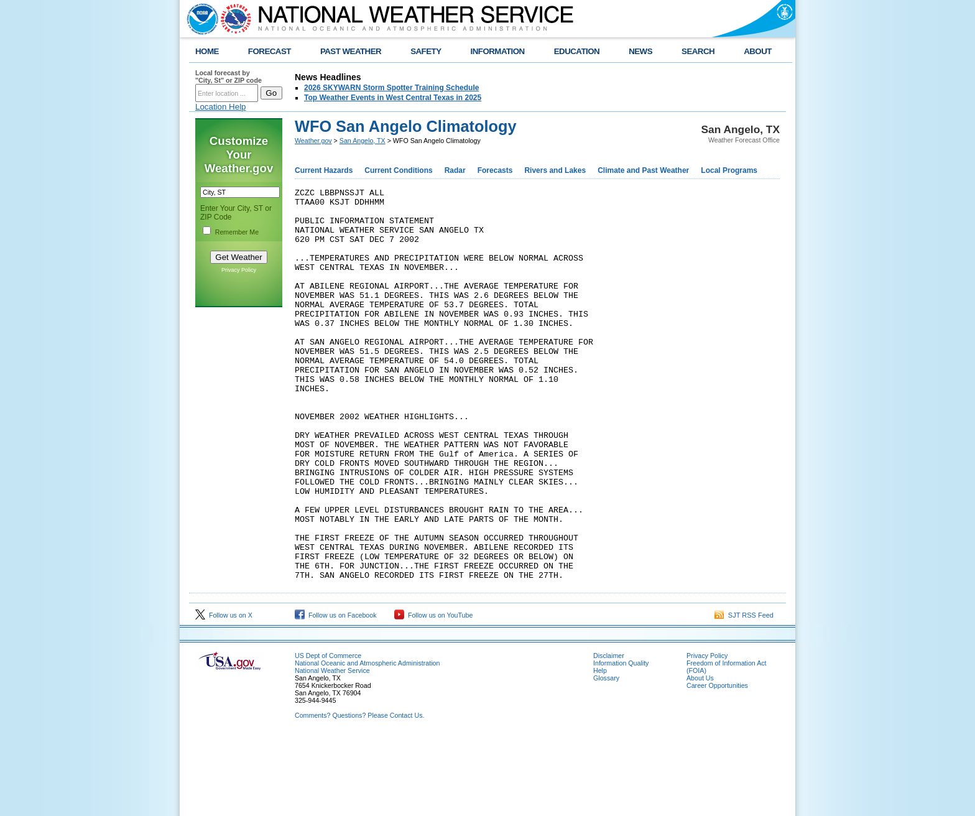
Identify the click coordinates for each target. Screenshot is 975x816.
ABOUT (758, 51)
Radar (455, 170)
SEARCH (698, 51)
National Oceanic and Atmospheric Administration (367, 741)
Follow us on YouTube (433, 693)
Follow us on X (223, 693)
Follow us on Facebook (336, 693)
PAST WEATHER (350, 51)
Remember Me (237, 232)
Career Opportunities (717, 763)
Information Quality (621, 741)
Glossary (606, 756)
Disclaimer (608, 734)
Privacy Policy (238, 270)
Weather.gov (313, 140)
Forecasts (495, 170)
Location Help (220, 106)
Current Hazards (324, 170)
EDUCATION (576, 51)
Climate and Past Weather (643, 170)
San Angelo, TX (363, 140)
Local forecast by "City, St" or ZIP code (228, 76)
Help (600, 749)
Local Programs (729, 170)
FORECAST (269, 51)
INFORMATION (498, 51)
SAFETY (425, 51)
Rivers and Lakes (555, 170)
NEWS (640, 51)
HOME (207, 51)
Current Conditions (398, 170)
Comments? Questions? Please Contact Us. (359, 793)
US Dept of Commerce (328, 734)
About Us (700, 756)
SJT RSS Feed (744, 693)
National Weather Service (332, 749)
